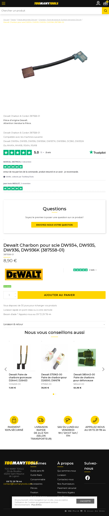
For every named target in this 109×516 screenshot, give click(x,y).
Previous (5, 369)
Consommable (37, 479)
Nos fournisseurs (65, 484)
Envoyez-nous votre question (54, 225)
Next (103, 369)
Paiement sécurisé (66, 488)
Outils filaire (36, 475)
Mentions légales (66, 492)
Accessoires (36, 484)
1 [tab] (53, 394)
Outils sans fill (37, 471)
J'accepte (85, 501)
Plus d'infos (36, 505)
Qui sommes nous (66, 471)
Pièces (33, 488)
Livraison (61, 475)
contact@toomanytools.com (17, 484)
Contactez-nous (65, 479)
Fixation (34, 492)
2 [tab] (55, 394)
